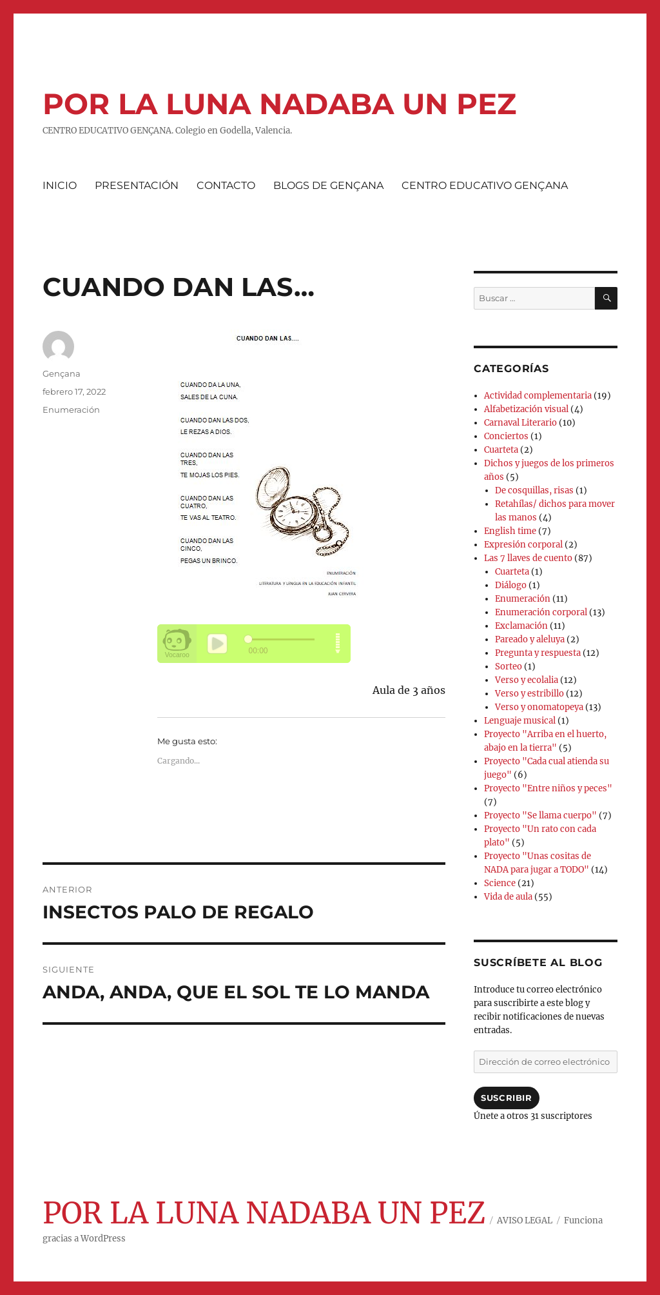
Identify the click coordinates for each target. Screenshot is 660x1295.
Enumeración (71, 409)
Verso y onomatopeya (539, 707)
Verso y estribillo (529, 693)
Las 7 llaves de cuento (528, 558)
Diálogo (511, 585)
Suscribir (506, 1097)
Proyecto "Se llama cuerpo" (540, 815)
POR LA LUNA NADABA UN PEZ (279, 103)
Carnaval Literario (520, 422)
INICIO (60, 185)
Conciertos (506, 436)
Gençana (62, 373)
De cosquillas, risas (534, 490)
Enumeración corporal (541, 612)
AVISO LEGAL (524, 1220)
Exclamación (521, 625)
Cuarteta (501, 449)
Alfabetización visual (526, 409)
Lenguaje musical (520, 720)
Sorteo (508, 666)
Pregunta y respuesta (538, 653)
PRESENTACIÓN (137, 185)
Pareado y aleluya (530, 639)
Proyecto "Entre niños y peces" (548, 788)
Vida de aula (508, 896)
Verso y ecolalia (526, 680)
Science (500, 883)
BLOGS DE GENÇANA (328, 185)
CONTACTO (226, 185)
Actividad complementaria (538, 395)
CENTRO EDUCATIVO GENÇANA (485, 185)
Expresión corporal (523, 544)
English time (510, 531)
